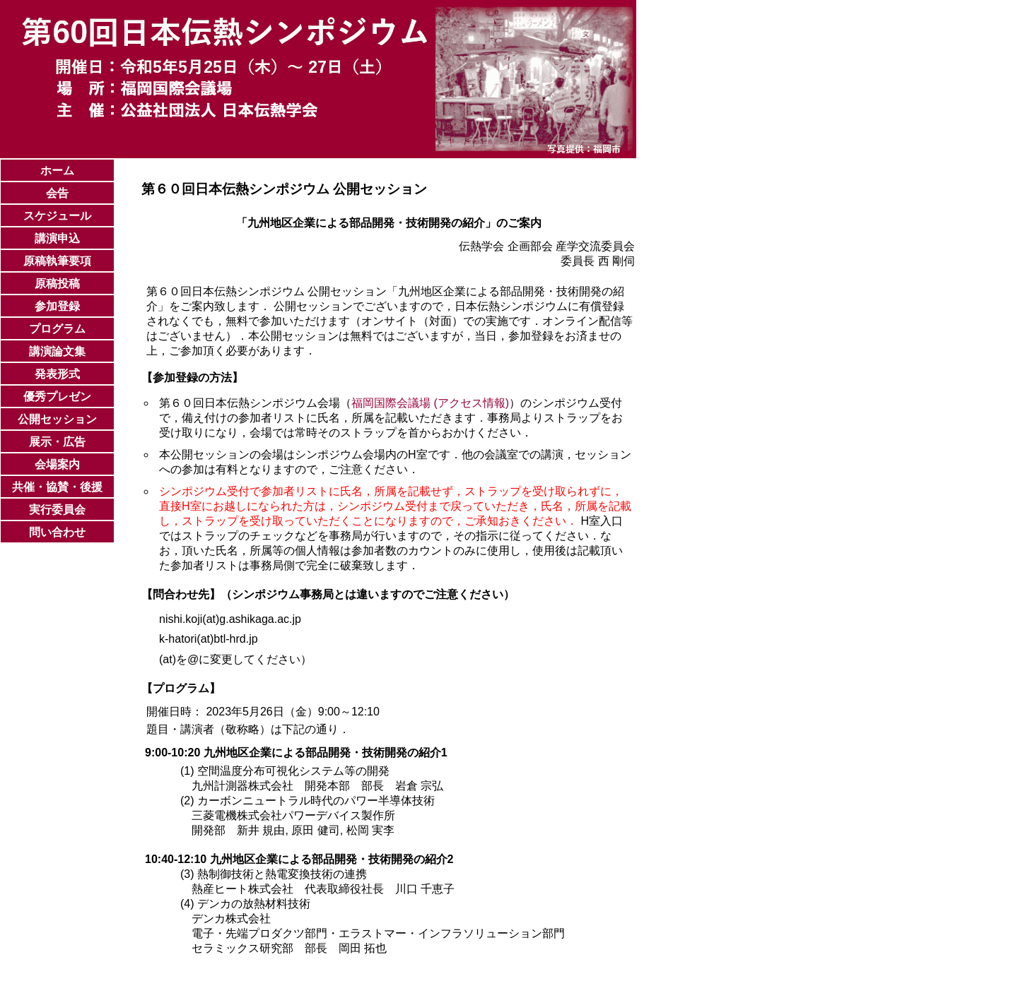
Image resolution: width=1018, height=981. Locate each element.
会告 (57, 193)
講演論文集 (57, 351)
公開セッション (57, 419)
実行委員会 (57, 510)
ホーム (57, 171)
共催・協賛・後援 (57, 487)
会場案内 (57, 464)
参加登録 (57, 306)
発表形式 (57, 374)
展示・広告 (57, 442)
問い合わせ (57, 532)
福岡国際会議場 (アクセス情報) (430, 403)
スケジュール (57, 216)
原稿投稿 (57, 284)
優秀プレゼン (57, 397)
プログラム (57, 329)
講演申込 (57, 238)
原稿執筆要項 (57, 261)
